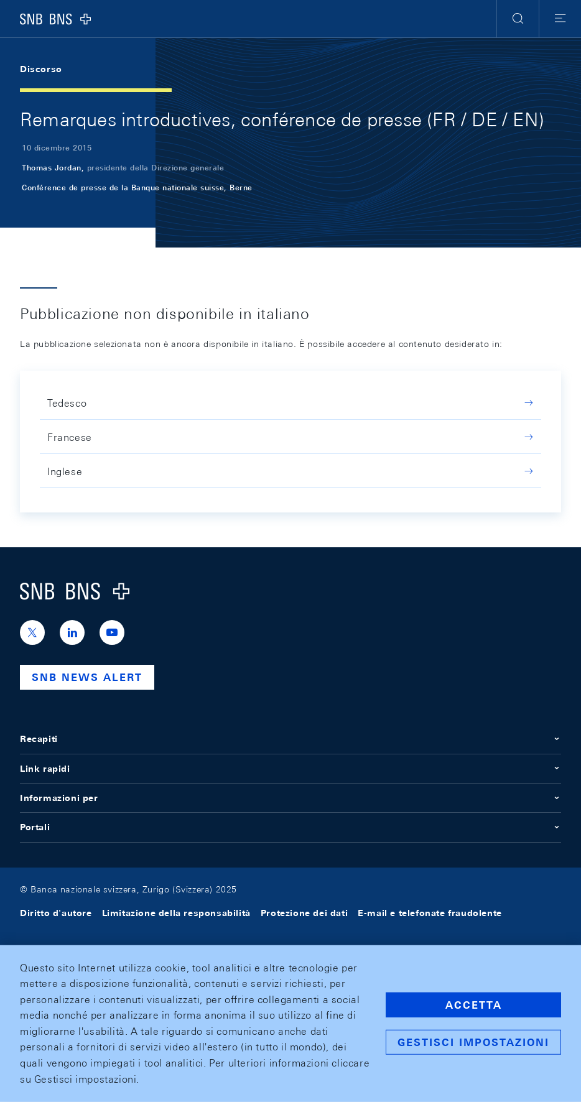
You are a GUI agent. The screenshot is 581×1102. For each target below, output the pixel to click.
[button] (518, 18)
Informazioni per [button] (290, 798)
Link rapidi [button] (290, 769)
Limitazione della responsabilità (176, 913)
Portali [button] (290, 827)
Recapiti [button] (290, 739)
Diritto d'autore (56, 913)
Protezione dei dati (304, 913)
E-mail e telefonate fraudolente (430, 913)
